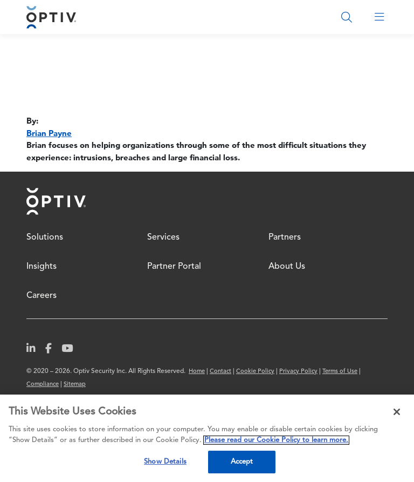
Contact (220, 372)
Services (163, 237)
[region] (207, 438)
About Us (286, 266)
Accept (242, 461)
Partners (284, 237)
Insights (41, 266)
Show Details (165, 461)
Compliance (42, 385)
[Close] (397, 412)
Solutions (44, 237)
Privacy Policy (298, 372)
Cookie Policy (255, 372)
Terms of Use (339, 372)
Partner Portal (174, 266)
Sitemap (75, 385)
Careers (41, 295)
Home (56, 201)
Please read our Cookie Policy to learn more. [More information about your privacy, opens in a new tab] (276, 440)
